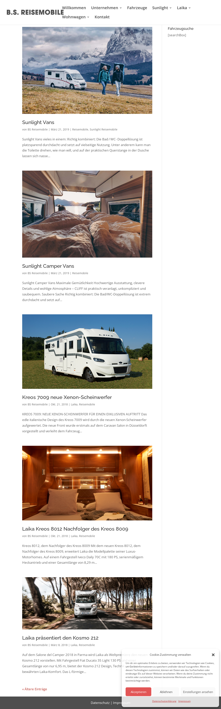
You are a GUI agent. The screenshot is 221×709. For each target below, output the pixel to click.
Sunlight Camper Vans (48, 266)
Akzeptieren (138, 692)
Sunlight (160, 8)
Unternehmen (104, 8)
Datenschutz (100, 702)
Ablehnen (166, 692)
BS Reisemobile (38, 129)
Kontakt (102, 17)
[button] (213, 655)
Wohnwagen (74, 17)
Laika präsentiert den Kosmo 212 (60, 638)
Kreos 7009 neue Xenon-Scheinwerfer (67, 397)
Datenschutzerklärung (164, 701)
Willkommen (74, 8)
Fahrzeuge (137, 8)
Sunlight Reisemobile (103, 129)
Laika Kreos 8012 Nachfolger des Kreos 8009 (75, 529)
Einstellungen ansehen (198, 692)
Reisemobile (80, 129)
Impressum (184, 701)
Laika (182, 8)
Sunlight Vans (38, 122)
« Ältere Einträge (34, 689)
